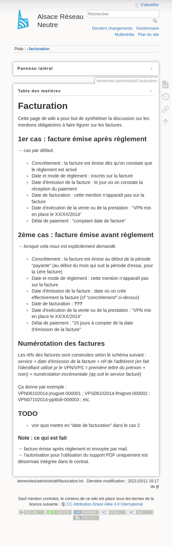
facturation (39, 49)
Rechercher (156, 21)
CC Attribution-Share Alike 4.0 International (105, 504)
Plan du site (148, 34)
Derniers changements (112, 28)
